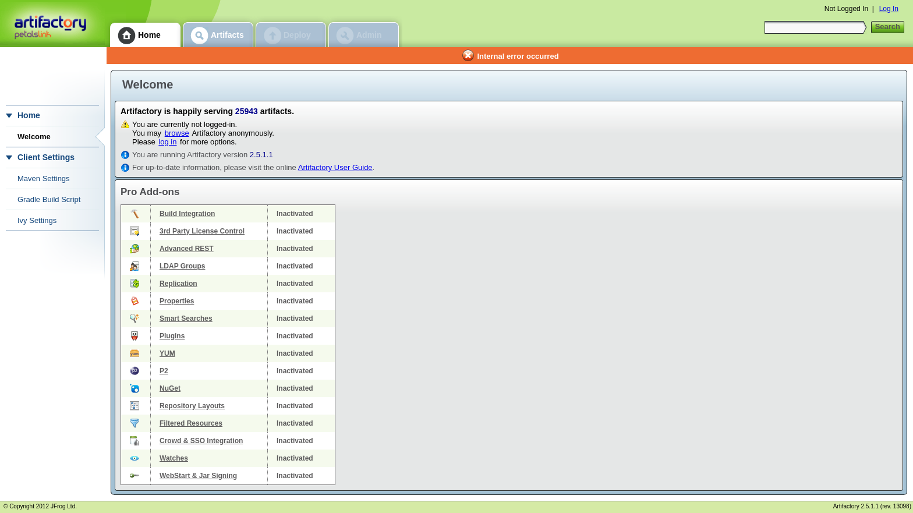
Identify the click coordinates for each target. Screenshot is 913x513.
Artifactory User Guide (335, 167)
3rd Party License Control (202, 231)
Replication (178, 284)
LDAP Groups (182, 266)
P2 (164, 371)
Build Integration (187, 214)
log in (167, 141)
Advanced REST (187, 249)
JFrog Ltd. (64, 506)
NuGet (170, 388)
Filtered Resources (191, 423)
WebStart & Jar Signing (198, 476)
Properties (177, 301)
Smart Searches (186, 318)
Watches (174, 458)
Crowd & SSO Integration (201, 441)
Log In (888, 9)
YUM (167, 353)
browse (177, 133)
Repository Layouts (192, 406)
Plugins (172, 336)
